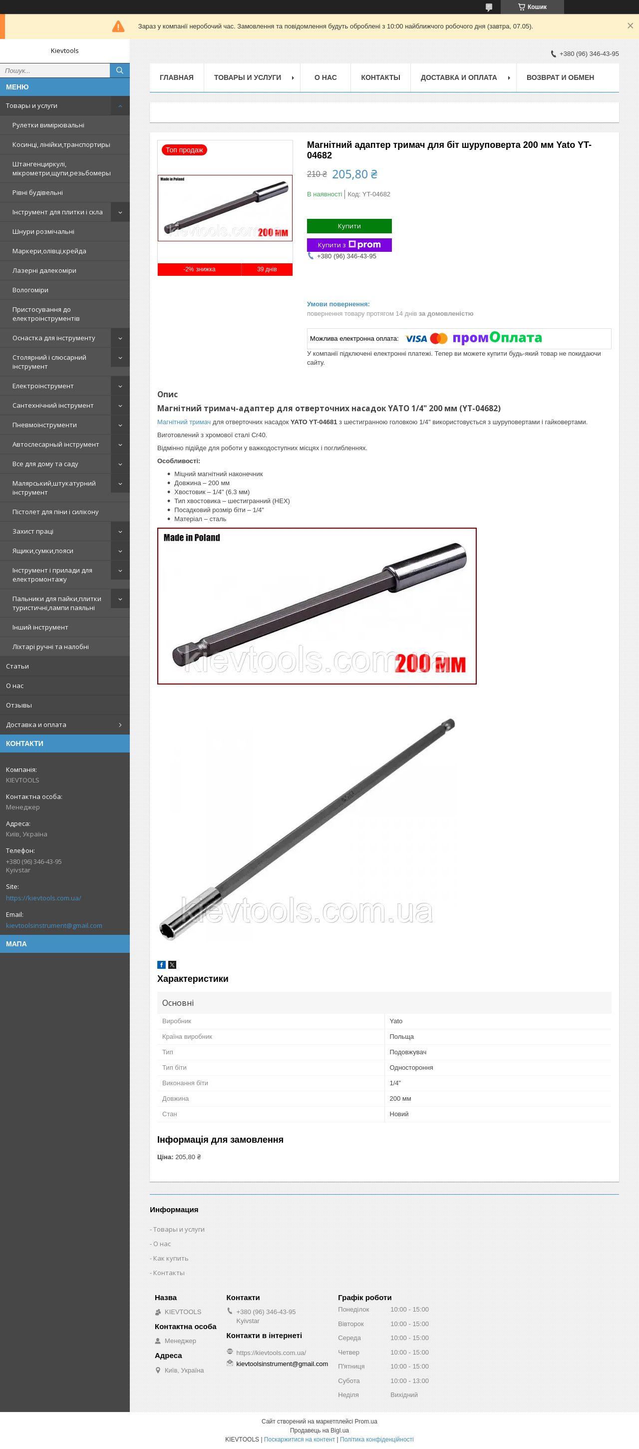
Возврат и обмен (561, 77)
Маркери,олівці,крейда (49, 250)
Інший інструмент (40, 627)
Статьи (17, 666)
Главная (177, 77)
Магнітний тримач (184, 422)
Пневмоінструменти (44, 424)
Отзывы (19, 705)
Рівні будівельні (37, 192)
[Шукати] (120, 70)
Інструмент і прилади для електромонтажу (52, 575)
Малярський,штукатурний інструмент (54, 488)
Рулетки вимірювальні (48, 124)
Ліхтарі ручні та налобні (50, 646)
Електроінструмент (43, 385)
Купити (349, 225)
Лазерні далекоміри (44, 270)
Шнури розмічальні (43, 231)
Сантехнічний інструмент (53, 405)
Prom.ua (366, 1421)
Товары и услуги (31, 105)
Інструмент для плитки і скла (57, 211)
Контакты (380, 77)
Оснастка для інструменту (53, 337)
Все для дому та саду (45, 463)
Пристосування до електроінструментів (46, 314)
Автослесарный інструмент (55, 444)
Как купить (171, 1258)
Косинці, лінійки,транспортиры (61, 144)
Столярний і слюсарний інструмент (49, 362)
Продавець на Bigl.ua (319, 1430)
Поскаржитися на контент (299, 1439)
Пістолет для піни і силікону (55, 511)
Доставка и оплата (36, 724)
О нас (14, 685)
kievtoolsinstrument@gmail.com (54, 925)
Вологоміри (30, 289)
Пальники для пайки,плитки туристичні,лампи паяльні (56, 603)
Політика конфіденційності (377, 1439)
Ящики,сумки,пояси (42, 550)
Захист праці (32, 531)
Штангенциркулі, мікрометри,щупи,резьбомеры (61, 168)
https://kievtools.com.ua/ (43, 897)
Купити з (349, 245)
